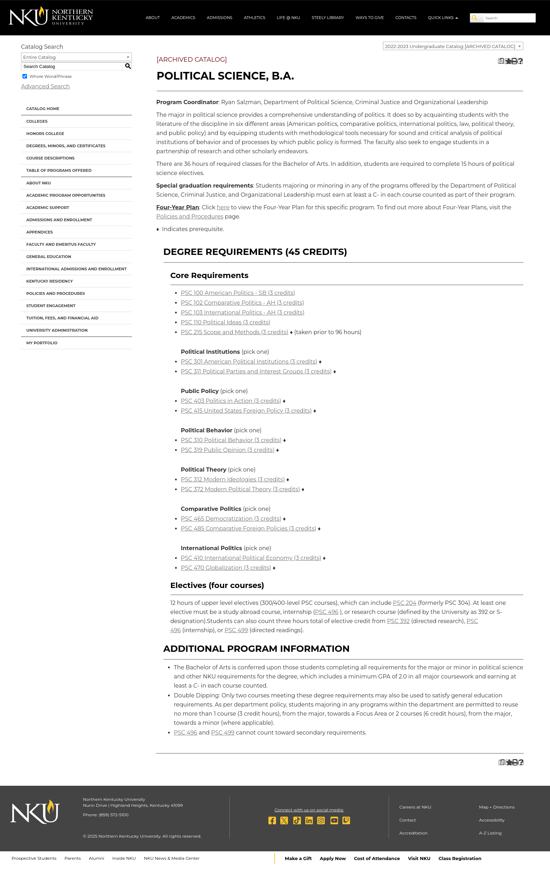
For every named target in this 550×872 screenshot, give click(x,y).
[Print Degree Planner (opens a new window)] (500, 61)
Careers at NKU (415, 807)
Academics (183, 17)
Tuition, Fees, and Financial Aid (62, 318)
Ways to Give (370, 17)
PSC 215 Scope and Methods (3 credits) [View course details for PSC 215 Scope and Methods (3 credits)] (235, 332)
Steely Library (328, 17)
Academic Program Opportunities (65, 195)
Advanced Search (45, 86)
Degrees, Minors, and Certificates (66, 145)
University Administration (57, 330)
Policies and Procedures (55, 293)
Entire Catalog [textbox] (39, 57)
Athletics (254, 17)
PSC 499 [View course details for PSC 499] (236, 630)
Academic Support (47, 207)
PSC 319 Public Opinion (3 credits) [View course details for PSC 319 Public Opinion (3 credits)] (228, 450)
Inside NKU (124, 858)
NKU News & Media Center (172, 858)
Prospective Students (34, 858)
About (153, 17)
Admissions (220, 17)
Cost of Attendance (377, 858)
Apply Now (333, 858)
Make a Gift (298, 858)
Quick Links (443, 17)
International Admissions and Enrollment (76, 268)
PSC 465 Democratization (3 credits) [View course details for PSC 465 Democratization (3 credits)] (231, 518)
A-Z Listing (490, 833)
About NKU (38, 183)
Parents (73, 858)
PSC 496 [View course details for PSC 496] (326, 612)
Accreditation (414, 833)
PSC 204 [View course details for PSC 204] (404, 603)
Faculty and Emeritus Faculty (61, 244)
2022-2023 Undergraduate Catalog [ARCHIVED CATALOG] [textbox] (450, 46)
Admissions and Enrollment (59, 219)
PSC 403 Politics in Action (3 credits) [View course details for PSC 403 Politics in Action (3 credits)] (231, 401)
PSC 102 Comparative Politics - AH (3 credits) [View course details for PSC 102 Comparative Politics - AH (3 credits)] (242, 302)
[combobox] (453, 46)
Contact (408, 820)
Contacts (405, 17)
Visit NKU (419, 858)
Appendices (39, 232)
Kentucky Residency (49, 281)
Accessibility (492, 820)
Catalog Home (42, 108)
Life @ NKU (288, 17)
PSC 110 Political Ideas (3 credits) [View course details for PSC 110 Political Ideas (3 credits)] (225, 322)
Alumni (96, 858)
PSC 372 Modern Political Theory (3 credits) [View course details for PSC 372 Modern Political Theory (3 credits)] (240, 489)
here (223, 207)
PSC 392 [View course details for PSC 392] (398, 621)
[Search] (477, 17)
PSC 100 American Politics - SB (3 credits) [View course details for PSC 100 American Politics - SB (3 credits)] (238, 293)
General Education (48, 256)
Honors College (45, 133)
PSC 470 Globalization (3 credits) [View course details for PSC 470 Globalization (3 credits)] (226, 568)
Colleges (36, 121)
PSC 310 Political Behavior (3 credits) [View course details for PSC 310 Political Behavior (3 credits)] (231, 440)
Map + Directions (497, 807)
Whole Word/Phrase (50, 76)
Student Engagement (50, 305)
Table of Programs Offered (59, 170)
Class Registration (459, 858)
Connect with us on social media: (309, 809)
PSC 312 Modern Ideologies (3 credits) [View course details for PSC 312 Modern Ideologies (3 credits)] (233, 479)
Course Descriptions (50, 158)
